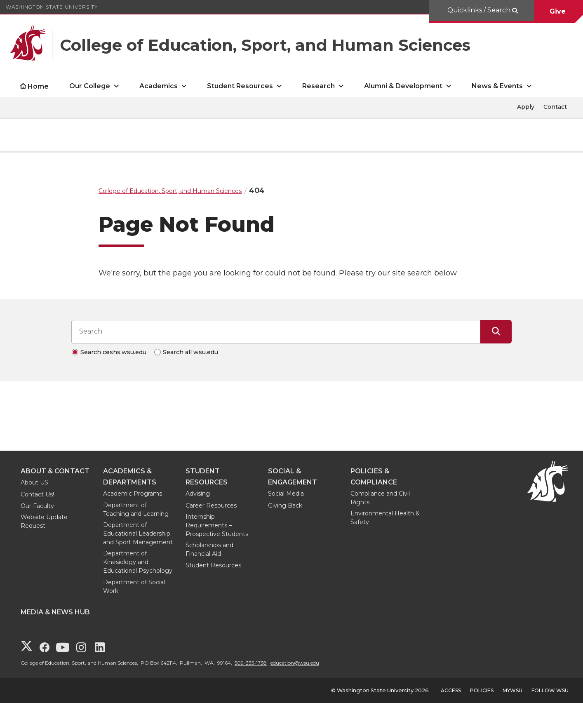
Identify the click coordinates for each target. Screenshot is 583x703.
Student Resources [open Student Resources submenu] (240, 86)
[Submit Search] (496, 331)
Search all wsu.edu (190, 352)
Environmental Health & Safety (385, 518)
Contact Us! (37, 494)
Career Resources (211, 505)
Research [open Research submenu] (318, 86)
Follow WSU (550, 690)
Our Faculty (37, 506)
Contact (555, 107)
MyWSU (512, 690)
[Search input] (275, 331)
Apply (525, 107)
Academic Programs (132, 493)
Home (38, 86)
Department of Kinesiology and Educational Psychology (137, 562)
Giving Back (285, 505)
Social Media (286, 493)
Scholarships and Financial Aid (209, 549)
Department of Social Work (134, 586)
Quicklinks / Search (479, 10)
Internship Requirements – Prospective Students (217, 525)
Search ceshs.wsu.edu (113, 352)
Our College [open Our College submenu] (89, 86)
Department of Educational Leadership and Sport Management (138, 533)
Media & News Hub (55, 612)
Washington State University (52, 7)
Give (559, 11)
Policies (482, 690)
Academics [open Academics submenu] (158, 86)
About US (34, 482)
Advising (198, 493)
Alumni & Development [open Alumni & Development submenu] (403, 86)
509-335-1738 (251, 663)
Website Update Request (44, 521)
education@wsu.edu (294, 663)
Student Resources (213, 565)
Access (451, 690)
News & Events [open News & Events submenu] (497, 86)
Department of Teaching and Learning (136, 509)
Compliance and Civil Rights (380, 498)
